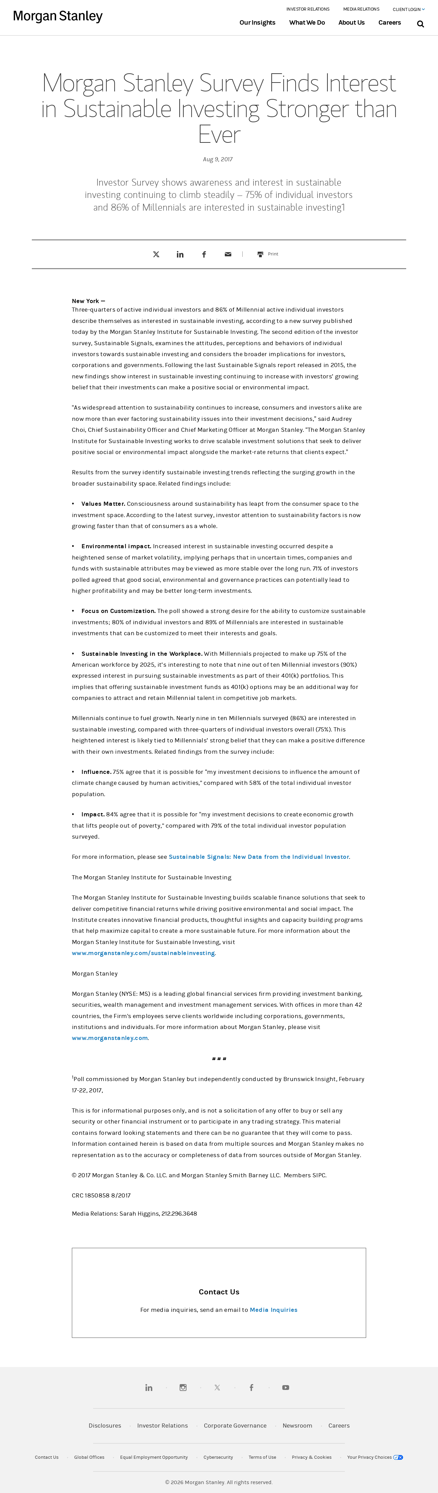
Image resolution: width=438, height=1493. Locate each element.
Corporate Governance (235, 1425)
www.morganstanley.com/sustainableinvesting (143, 953)
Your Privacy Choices (375, 1457)
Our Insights (257, 22)
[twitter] (217, 1387)
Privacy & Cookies (312, 1457)
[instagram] (183, 1387)
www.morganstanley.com (110, 1038)
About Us (351, 22)
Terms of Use (262, 1457)
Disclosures (105, 1425)
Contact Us (47, 1457)
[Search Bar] (420, 22)
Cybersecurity (218, 1457)
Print (277, 250)
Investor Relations (308, 9)
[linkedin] (149, 1387)
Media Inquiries (274, 1310)
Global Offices (89, 1457)
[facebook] (251, 1387)
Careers (389, 22)
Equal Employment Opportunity (154, 1457)
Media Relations (361, 9)
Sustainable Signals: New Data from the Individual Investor (259, 857)
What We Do (306, 22)
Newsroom (297, 1425)
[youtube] (286, 1387)
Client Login (408, 9)
